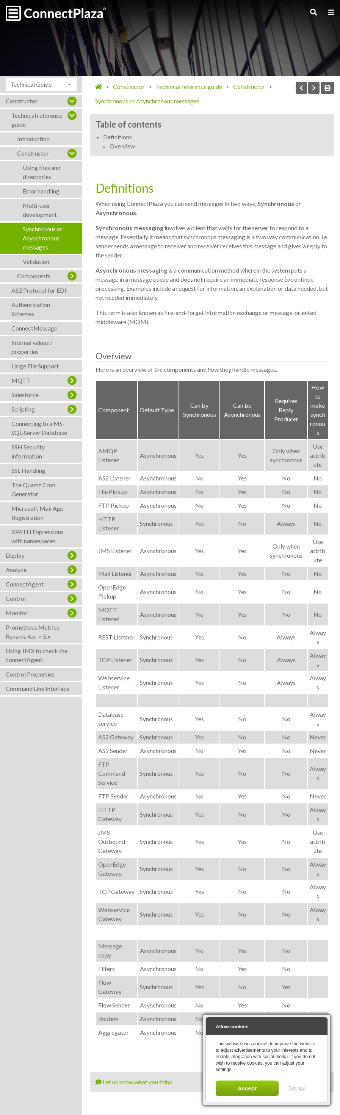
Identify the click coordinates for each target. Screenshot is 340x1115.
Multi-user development (40, 210)
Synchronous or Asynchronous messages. (43, 238)
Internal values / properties (31, 347)
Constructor (22, 100)
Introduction (33, 138)
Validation (36, 261)
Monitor (17, 612)
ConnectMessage (34, 328)
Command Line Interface (37, 688)
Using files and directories (42, 172)
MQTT (20, 380)
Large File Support (35, 366)
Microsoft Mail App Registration (37, 513)
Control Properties (30, 674)
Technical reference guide (36, 120)
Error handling (41, 191)
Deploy (15, 555)
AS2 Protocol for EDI (38, 290)
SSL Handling (28, 470)
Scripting (23, 409)
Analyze (16, 569)
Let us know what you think (134, 1081)
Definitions (117, 136)
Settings (296, 1088)
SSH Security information (28, 451)
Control (16, 598)
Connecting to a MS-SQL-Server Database (39, 428)
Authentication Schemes (30, 309)
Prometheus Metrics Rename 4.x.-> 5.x (32, 632)
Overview (122, 146)
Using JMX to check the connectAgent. (36, 655)
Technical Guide (31, 84)
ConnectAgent (25, 584)
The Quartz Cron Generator (33, 489)
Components (33, 275)
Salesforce (25, 394)
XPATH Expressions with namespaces (37, 536)
